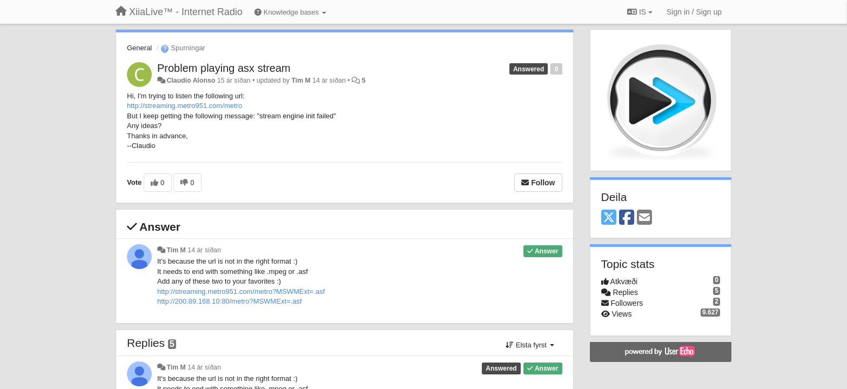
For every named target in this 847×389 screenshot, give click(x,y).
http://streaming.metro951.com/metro (184, 106)
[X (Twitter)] (608, 218)
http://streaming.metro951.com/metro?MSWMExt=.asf (241, 291)
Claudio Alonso (190, 80)
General (139, 48)
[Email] (644, 218)
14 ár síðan (204, 250)
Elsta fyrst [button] (530, 345)
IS (640, 12)
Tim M (300, 80)
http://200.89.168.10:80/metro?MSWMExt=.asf (230, 301)
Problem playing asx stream (224, 68)
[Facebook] (626, 218)
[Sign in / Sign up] (694, 12)
